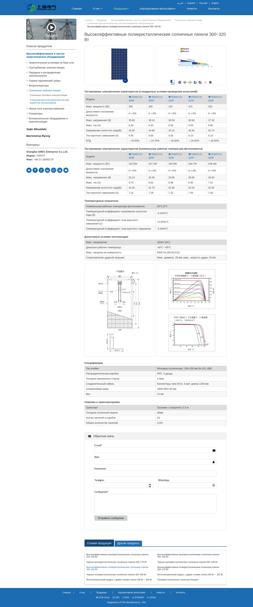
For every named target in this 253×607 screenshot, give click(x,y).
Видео (51, 30)
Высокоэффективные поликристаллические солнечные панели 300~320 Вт (117, 568)
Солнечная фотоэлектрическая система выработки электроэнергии (120, 23)
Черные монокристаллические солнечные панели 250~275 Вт (116, 562)
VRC (116, 597)
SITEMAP (138, 597)
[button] (98, 8)
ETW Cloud (103, 597)
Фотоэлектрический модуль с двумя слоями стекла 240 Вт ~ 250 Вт (119, 579)
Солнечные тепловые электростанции (48, 95)
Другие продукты (128, 543)
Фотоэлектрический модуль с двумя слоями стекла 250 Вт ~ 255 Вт (190, 574)
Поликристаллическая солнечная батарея (177, 579)
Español (191, 3)
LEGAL (151, 597)
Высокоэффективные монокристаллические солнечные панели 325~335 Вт (117, 555)
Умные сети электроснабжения (46, 108)
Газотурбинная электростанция (46, 67)
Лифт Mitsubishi (36, 129)
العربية (180, 3)
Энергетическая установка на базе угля (51, 62)
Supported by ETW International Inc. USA (126, 602)
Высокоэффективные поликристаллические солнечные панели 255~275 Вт (188, 568)
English (215, 3)
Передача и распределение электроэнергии (44, 74)
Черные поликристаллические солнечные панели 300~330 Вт (116, 574)
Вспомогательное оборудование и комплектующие (48, 120)
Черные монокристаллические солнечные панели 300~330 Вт (187, 562)
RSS (126, 597)
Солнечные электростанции (188, 20)
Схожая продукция (99, 543)
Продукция (101, 20)
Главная (89, 20)
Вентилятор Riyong (38, 135)
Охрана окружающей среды (44, 80)
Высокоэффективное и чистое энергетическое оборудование (141, 20)
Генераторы (35, 113)
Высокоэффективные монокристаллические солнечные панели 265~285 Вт (188, 555)
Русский (203, 3)
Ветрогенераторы (39, 85)
